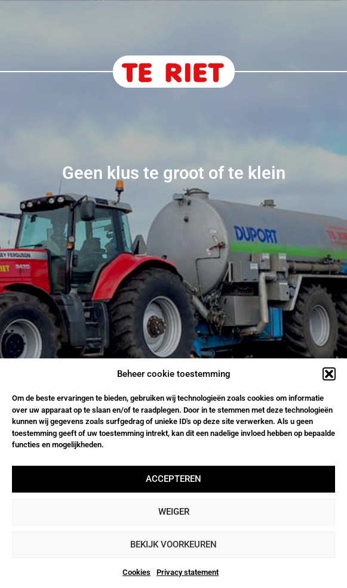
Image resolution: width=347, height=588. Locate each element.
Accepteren (173, 479)
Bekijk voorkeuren (173, 544)
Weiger (173, 511)
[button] (329, 374)
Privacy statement (187, 572)
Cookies (136, 572)
